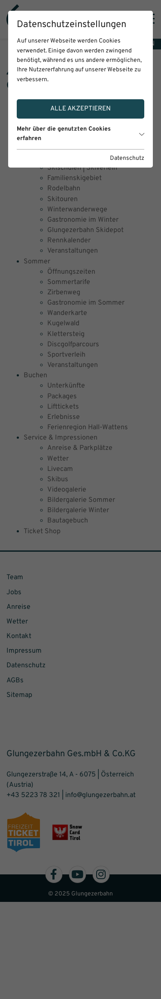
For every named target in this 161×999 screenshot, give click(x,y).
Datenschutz (127, 158)
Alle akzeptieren (80, 108)
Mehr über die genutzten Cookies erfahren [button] (81, 133)
